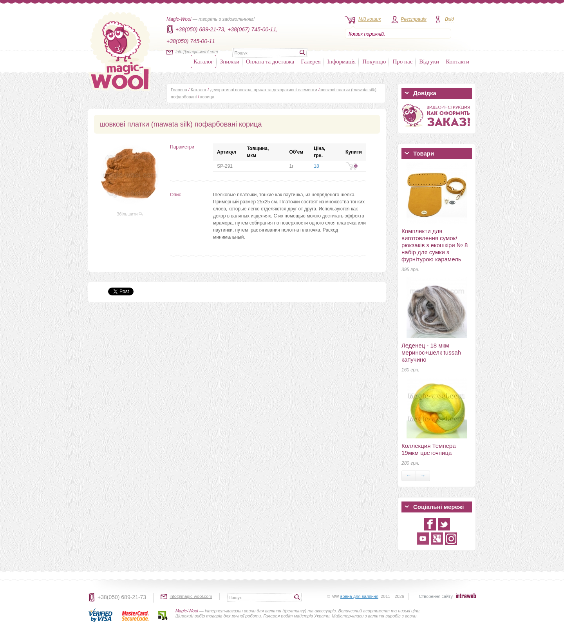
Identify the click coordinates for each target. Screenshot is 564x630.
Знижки (229, 61)
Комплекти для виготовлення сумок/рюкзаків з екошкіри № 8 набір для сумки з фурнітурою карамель (434, 245)
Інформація (341, 61)
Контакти (457, 61)
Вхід (449, 19)
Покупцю (374, 61)
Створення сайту (436, 596)
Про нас (402, 61)
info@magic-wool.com (196, 51)
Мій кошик (369, 19)
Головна (179, 89)
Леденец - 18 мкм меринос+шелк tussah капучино (431, 352)
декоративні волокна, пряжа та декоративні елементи (263, 89)
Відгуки (429, 61)
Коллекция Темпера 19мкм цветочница (428, 449)
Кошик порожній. (367, 34)
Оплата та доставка (270, 61)
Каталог (203, 61)
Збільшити (130, 214)
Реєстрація (414, 19)
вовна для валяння (359, 596)
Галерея (310, 61)
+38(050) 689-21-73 (122, 597)
